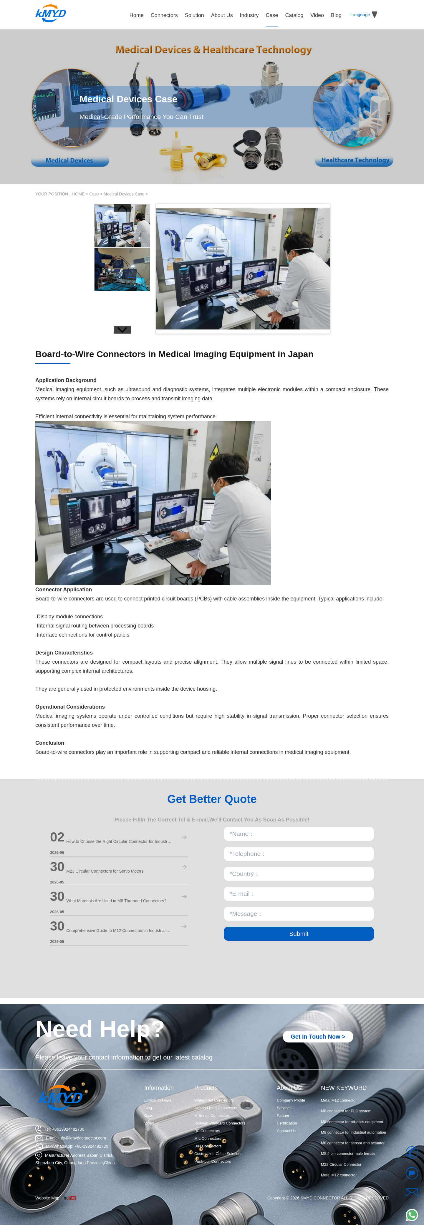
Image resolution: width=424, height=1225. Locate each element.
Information (159, 1088)
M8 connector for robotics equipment (352, 1132)
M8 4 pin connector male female (348, 1164)
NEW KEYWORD (344, 1088)
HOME (78, 194)
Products (206, 1088)
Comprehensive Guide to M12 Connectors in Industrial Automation (119, 930)
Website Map (47, 1198)
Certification (287, 1123)
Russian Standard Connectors (219, 1123)
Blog (148, 1108)
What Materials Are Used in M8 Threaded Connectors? (116, 900)
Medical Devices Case (124, 194)
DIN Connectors (207, 1146)
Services (284, 1108)
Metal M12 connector (339, 1110)
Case (94, 194)
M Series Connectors (212, 1115)
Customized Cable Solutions (218, 1154)
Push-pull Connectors (212, 1161)
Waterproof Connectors (214, 1100)
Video (149, 1123)
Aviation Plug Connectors (215, 1108)
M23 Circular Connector (341, 1100)
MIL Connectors (207, 1138)
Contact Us (286, 1131)
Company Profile (291, 1100)
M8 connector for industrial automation (353, 1142)
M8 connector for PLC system (346, 1121)
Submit (298, 933)
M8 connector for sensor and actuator (353, 1153)
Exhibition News (158, 1100)
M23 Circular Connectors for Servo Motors (104, 871)
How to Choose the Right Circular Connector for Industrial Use (119, 841)
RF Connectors (207, 1131)
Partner (283, 1115)
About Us (289, 1088)
